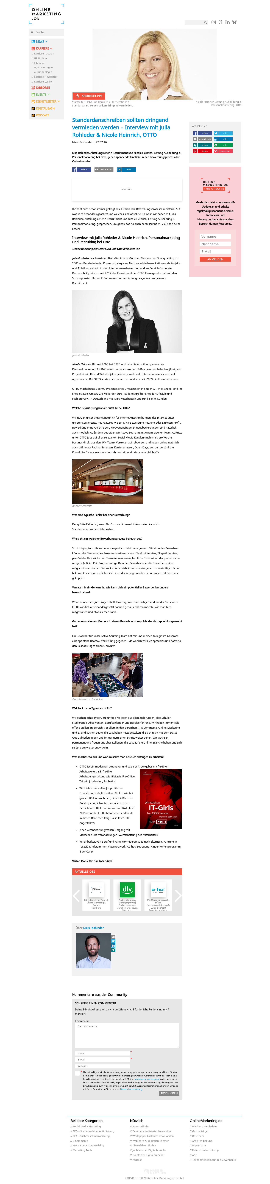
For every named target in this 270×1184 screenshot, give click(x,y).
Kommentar (82, 1021)
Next (175, 896)
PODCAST (42, 115)
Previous (79, 896)
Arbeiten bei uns (202, 1140)
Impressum (199, 1145)
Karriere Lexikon (43, 81)
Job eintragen (45, 67)
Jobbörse (39, 63)
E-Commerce (80, 1140)
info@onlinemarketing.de (147, 1079)
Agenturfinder (140, 1126)
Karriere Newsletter (45, 76)
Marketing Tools (82, 1150)
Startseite (77, 102)
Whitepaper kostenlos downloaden (153, 1136)
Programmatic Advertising (88, 1145)
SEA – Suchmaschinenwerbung (91, 1136)
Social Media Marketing (87, 1126)
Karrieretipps (119, 102)
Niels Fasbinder (93, 928)
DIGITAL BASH (45, 108)
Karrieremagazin (44, 53)
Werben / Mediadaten (205, 1126)
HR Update (40, 58)
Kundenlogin (44, 72)
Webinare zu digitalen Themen (150, 1140)
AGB (194, 1155)
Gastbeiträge (200, 1131)
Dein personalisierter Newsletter (151, 1131)
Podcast (137, 1159)
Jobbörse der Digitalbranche (149, 1150)
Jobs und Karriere (97, 102)
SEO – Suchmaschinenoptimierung (93, 1131)
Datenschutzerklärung (131, 1089)
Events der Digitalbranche (147, 1155)
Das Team (198, 1136)
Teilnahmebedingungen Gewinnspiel (214, 1159)
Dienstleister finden (144, 1145)
